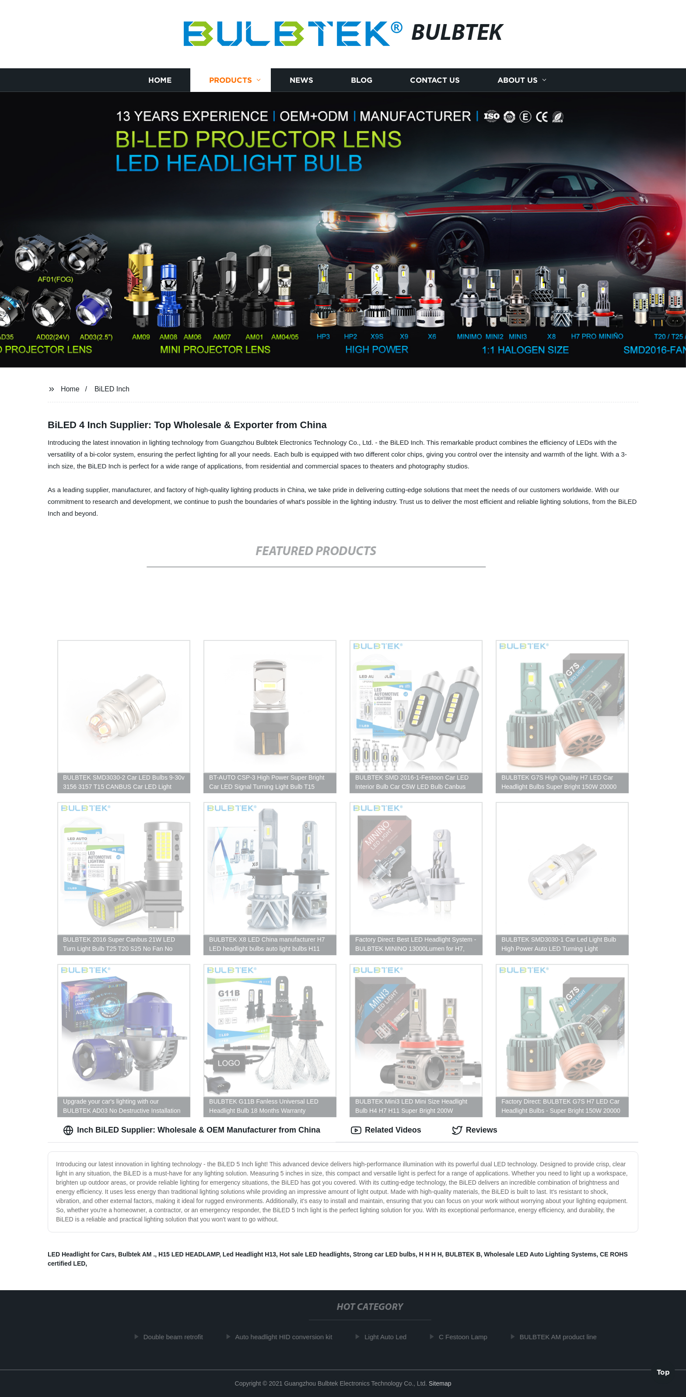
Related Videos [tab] (386, 1130)
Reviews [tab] (474, 1130)
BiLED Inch (112, 389)
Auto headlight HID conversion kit (288, 1337)
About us (517, 80)
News (301, 80)
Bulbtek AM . (136, 1254)
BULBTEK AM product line (563, 1337)
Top (663, 1373)
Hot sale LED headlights (315, 1254)
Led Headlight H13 (249, 1254)
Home (160, 80)
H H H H (430, 1254)
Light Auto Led (390, 1337)
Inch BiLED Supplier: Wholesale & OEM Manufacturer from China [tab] (191, 1130)
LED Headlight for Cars (81, 1254)
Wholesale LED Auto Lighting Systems (540, 1254)
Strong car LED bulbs (384, 1254)
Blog (361, 80)
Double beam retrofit (178, 1337)
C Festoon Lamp (468, 1337)
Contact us (435, 80)
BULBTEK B (463, 1254)
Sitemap (440, 1383)
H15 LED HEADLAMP (188, 1254)
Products (230, 80)
